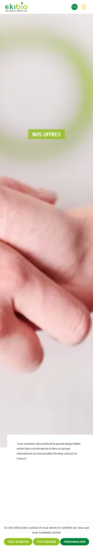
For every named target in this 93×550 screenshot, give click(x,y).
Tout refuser (46, 541)
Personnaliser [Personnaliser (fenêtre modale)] (74, 541)
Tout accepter (18, 541)
